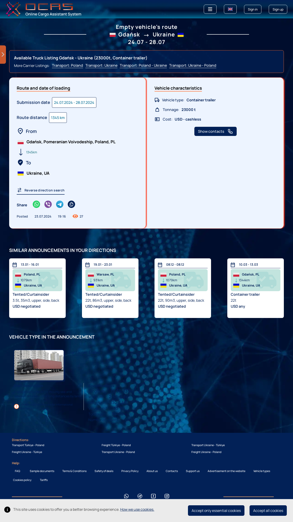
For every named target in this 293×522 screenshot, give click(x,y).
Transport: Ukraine (101, 65)
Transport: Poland (67, 65)
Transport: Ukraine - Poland (192, 65)
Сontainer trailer (84, 352)
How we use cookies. (137, 509)
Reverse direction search (41, 190)
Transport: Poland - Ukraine (143, 65)
